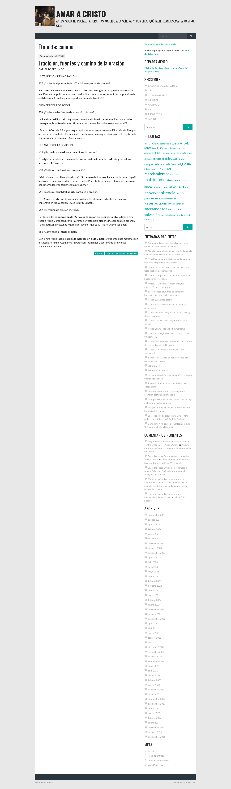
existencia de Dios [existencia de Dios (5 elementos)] (165, 164)
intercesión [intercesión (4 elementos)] (150, 169)
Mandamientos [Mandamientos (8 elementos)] (156, 173)
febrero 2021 (154, 637)
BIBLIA (151, 109)
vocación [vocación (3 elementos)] (153, 219)
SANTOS (152, 119)
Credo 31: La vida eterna (160, 299)
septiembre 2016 (156, 736)
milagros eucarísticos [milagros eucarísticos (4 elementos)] (177, 180)
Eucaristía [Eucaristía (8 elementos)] (176, 158)
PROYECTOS (155, 114)
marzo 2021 (154, 633)
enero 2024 (154, 533)
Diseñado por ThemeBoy (184, 782)
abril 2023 (153, 576)
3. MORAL (153, 100)
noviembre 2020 (156, 651)
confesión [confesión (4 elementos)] (158, 148)
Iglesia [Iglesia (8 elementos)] (185, 164)
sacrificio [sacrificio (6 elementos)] (174, 209)
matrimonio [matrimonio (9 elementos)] (155, 179)
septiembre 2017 (156, 703)
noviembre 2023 (156, 543)
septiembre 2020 (156, 661)
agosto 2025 (154, 519)
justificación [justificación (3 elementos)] (161, 169)
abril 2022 (153, 590)
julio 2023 (153, 562)
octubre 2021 (155, 614)
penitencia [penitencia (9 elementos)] (165, 192)
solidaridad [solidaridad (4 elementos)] (184, 215)
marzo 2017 (154, 713)
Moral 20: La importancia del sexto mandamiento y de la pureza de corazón (165, 486)
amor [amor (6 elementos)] (148, 143)
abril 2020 (153, 670)
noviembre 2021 (156, 609)
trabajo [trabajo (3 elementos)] (147, 219)
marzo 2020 (154, 675)
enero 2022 (154, 604)
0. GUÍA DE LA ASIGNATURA (163, 85)
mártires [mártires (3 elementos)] (164, 187)
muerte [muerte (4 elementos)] (157, 187)
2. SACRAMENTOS (157, 95)
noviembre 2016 (156, 727)
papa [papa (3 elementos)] (186, 187)
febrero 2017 (154, 717)
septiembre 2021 (156, 618)
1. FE (150, 90)
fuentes (110, 253)
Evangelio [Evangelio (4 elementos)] (149, 164)
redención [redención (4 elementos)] (161, 198)
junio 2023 (153, 567)
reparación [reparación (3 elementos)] (171, 199)
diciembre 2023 (155, 538)
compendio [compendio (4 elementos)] (165, 143)
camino (99, 253)
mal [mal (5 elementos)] (169, 168)
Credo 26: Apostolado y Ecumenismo (166, 328)
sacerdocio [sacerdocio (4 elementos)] (179, 203)
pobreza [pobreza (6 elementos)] (150, 198)
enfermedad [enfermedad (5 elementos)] (160, 158)
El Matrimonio (155, 365)
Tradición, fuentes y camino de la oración (81, 63)
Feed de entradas (157, 755)
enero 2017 (154, 722)
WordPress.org (155, 765)
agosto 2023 (154, 557)
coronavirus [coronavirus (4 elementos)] (179, 148)
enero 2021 (154, 642)
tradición (132, 253)
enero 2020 (154, 685)
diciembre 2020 (155, 647)
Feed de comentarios (158, 760)
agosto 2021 (154, 623)
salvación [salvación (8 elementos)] (152, 214)
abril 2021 (153, 628)
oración (120, 253)
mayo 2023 (153, 571)
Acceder (152, 751)
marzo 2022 (154, 595)
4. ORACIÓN (154, 104)
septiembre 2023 (156, 552)
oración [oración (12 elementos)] (176, 186)
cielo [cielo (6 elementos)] (155, 143)
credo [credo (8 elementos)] (156, 152)
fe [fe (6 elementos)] (178, 164)
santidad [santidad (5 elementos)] (165, 215)
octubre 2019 (155, 694)
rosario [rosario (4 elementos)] (169, 203)
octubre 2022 (155, 585)
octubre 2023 (155, 548)
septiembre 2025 (156, 515)
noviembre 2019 (156, 689)
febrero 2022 (154, 600)
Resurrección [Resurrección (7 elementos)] (154, 203)
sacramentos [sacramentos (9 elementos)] (155, 208)
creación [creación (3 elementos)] (147, 153)
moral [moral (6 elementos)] (148, 187)
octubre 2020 (155, 656)
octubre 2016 (155, 732)
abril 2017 (153, 708)
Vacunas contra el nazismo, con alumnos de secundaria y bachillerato (167, 448)
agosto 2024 (154, 524)
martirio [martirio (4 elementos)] (174, 174)
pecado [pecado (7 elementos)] (150, 193)
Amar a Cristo (81, 13)
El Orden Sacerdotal (158, 370)
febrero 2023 (154, 581)
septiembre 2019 (156, 699)
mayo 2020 (153, 666)
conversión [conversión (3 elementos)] (168, 148)
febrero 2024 (154, 529)
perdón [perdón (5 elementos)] (180, 193)
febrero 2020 (154, 680)
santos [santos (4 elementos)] (174, 215)
